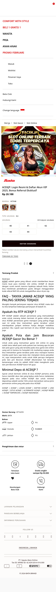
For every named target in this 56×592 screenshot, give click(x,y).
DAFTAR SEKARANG (28, 244)
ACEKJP (5, 281)
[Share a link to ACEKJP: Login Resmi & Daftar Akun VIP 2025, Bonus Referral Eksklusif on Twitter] (31, 263)
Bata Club (7, 94)
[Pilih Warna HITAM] (13, 207)
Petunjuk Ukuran (45, 220)
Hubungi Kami (9, 100)
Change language (14, 110)
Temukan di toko (10, 256)
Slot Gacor (18, 123)
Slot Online (32, 123)
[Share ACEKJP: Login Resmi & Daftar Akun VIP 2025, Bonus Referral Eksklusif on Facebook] (25, 263)
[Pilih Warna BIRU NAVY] (5, 207)
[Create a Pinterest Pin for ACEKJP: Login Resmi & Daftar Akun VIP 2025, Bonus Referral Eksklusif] (28, 263)
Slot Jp (7, 123)
